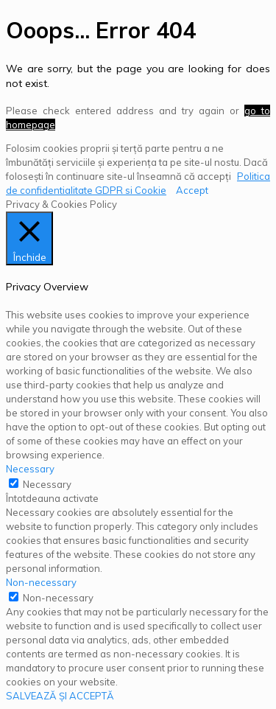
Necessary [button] (30, 469)
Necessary (47, 484)
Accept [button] (192, 190)
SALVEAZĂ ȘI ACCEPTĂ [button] (60, 696)
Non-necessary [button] (41, 582)
